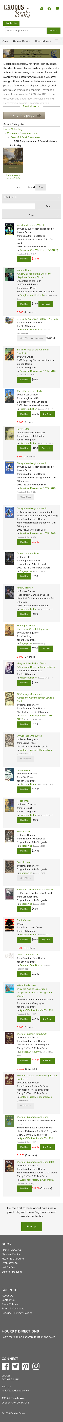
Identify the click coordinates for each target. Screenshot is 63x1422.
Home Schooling (43, 41)
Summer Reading (21, 41)
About (5, 41)
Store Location (11, 23)
